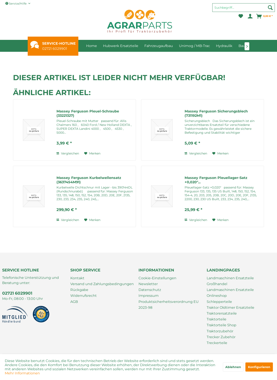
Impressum (148, 296)
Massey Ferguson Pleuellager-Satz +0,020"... (216, 180)
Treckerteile (217, 343)
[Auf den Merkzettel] (92, 153)
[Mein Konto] (250, 16)
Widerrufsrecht (83, 296)
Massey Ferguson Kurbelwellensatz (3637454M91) (88, 180)
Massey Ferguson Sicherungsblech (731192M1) (216, 113)
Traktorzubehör (220, 331)
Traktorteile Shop (221, 325)
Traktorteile (216, 319)
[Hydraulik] (224, 46)
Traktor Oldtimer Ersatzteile (230, 307)
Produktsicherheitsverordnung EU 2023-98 (168, 305)
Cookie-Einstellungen (157, 278)
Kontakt (77, 278)
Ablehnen (233, 367)
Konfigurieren (259, 367)
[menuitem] (243, 9)
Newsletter (148, 284)
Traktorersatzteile (222, 313)
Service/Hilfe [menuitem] (16, 3)
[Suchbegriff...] (243, 7)
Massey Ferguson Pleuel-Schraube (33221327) (87, 113)
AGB (74, 302)
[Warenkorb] (264, 16)
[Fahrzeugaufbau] (158, 46)
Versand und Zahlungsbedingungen (102, 284)
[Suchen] (270, 7)
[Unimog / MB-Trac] (194, 46)
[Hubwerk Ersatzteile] (120, 46)
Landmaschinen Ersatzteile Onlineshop (230, 293)
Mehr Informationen (22, 373)
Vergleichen (67, 153)
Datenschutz (149, 290)
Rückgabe (79, 290)
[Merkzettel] (240, 16)
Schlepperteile (219, 302)
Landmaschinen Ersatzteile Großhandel (230, 281)
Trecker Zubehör (221, 337)
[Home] (91, 46)
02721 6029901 (54, 49)
